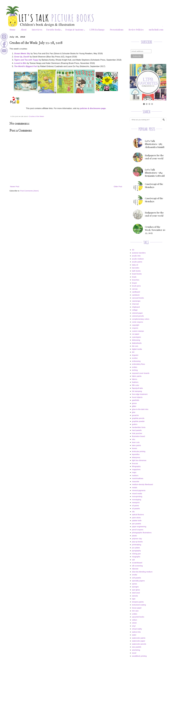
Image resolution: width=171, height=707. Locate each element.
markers (135, 475)
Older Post (118, 186)
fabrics (134, 379)
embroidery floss (138, 364)
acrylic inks (136, 256)
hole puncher (137, 433)
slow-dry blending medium (142, 572)
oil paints (135, 506)
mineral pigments (138, 490)
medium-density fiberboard (142, 484)
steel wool (136, 593)
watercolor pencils (139, 644)
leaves (134, 448)
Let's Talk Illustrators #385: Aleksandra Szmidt (154, 144)
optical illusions (138, 514)
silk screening (137, 566)
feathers (135, 382)
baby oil (135, 265)
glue (133, 412)
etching (135, 370)
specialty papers (138, 581)
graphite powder (138, 421)
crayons (135, 328)
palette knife (137, 521)
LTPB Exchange (97, 29)
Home (12, 29)
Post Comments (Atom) (29, 191)
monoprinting (137, 496)
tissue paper (137, 608)
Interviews (37, 29)
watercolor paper (138, 641)
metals (134, 487)
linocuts (135, 463)
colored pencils (138, 316)
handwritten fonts (138, 427)
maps (134, 472)
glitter (134, 406)
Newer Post (14, 186)
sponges (135, 587)
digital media (137, 349)
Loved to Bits (20, 63)
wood (134, 653)
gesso (134, 403)
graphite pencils (138, 418)
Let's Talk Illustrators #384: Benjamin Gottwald (155, 172)
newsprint (136, 502)
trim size (135, 611)
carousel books (138, 298)
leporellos (136, 454)
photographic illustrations (142, 533)
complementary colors (140, 319)
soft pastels (136, 578)
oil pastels (136, 508)
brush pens (136, 286)
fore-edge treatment (140, 394)
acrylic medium (138, 259)
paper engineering (139, 527)
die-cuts (135, 346)
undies (134, 614)
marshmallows (137, 478)
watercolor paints (138, 638)
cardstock (136, 295)
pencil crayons (137, 530)
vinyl (134, 626)
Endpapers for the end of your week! (154, 157)
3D (133, 250)
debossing (136, 340)
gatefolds (135, 400)
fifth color (135, 385)
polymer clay (137, 539)
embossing (136, 361)
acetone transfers (139, 253)
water (134, 635)
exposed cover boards (140, 373)
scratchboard (137, 563)
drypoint (135, 355)
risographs (136, 557)
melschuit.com (156, 29)
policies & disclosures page (93, 108)
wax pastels (136, 647)
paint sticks (136, 518)
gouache (135, 415)
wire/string (136, 650)
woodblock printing (139, 656)
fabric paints (137, 376)
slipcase (135, 569)
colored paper (137, 313)
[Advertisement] (148, 676)
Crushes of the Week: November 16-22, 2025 (155, 229)
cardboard (136, 292)
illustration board (138, 436)
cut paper (135, 334)
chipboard (136, 307)
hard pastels (137, 430)
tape (133, 599)
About (24, 29)
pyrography (136, 551)
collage (135, 310)
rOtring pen (136, 554)
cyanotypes (136, 337)
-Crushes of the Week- (36, 116)
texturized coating (139, 605)
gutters (134, 424)
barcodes (135, 268)
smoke (134, 575)
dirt (133, 352)
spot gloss (136, 590)
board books (137, 274)
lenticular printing (138, 451)
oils (133, 512)
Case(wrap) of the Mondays (154, 185)
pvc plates (136, 548)
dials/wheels (137, 343)
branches (135, 280)
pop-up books (137, 542)
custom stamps (138, 331)
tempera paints (138, 602)
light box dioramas (139, 460)
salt (133, 560)
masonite (135, 481)
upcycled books (138, 617)
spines (134, 584)
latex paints (136, 445)
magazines (136, 469)
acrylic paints (137, 262)
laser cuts (136, 442)
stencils (135, 596)
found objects (137, 397)
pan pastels (136, 524)
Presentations (116, 29)
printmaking (136, 545)
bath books (136, 271)
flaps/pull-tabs (137, 388)
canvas (135, 289)
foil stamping (137, 391)
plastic (134, 536)
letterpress (136, 457)
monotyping (136, 500)
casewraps (136, 301)
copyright (135, 325)
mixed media (137, 493)
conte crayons (137, 322)
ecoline (135, 358)
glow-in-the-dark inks (140, 409)
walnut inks (136, 632)
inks (133, 439)
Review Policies (136, 29)
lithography (136, 466)
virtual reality (137, 629)
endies (134, 367)
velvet (134, 623)
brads (134, 277)
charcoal (135, 304)
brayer (134, 283)
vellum (134, 620)
